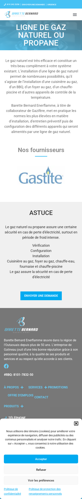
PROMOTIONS (58, 387)
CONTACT (41, 397)
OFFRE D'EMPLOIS (20, 395)
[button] (76, 423)
